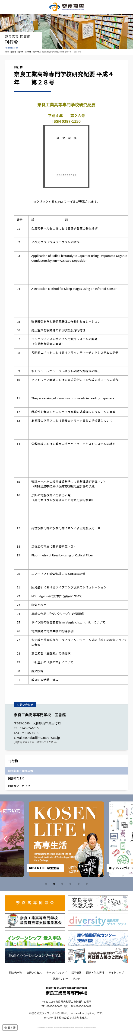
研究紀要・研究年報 (32, 52)
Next (128, 839)
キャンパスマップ (56, 972)
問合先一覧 (15, 972)
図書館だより (16, 778)
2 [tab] (55, 883)
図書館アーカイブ (19, 786)
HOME (7, 52)
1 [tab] (46, 883)
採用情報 (76, 972)
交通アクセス (33, 972)
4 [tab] (71, 883)
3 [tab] (63, 883)
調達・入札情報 (95, 972)
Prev (5, 839)
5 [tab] (79, 883)
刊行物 (20, 52)
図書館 (13, 52)
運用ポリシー (60, 978)
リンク (76, 978)
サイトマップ (116, 972)
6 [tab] (87, 883)
